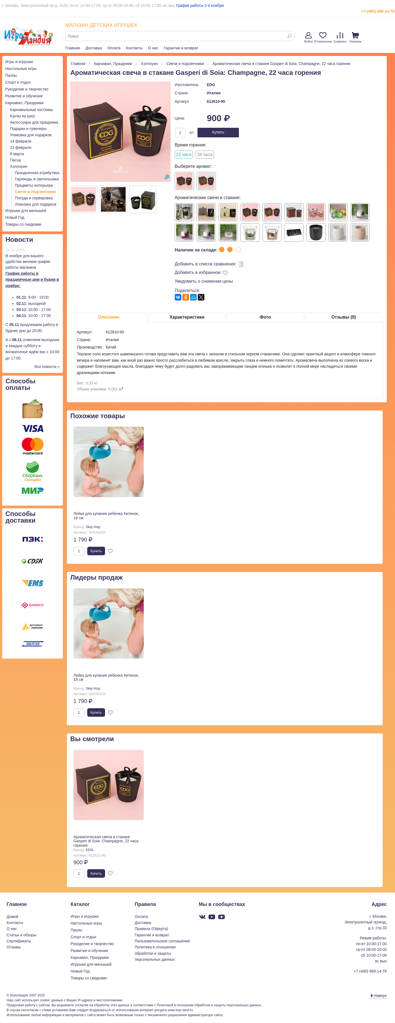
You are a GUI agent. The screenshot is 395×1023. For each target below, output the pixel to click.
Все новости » (47, 366)
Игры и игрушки (19, 61)
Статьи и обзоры (21, 935)
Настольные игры (20, 68)
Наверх (379, 995)
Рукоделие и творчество (26, 89)
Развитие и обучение (24, 96)
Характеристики (187, 317)
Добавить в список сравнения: (205, 264)
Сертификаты (19, 941)
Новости (19, 239)
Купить (218, 132)
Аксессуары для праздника (34, 122)
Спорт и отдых (18, 82)
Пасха (15, 160)
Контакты (134, 48)
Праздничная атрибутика (37, 173)
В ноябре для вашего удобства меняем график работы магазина (27, 262)
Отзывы (14, 947)
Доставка (93, 48)
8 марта (17, 154)
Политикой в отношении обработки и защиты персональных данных (209, 1005)
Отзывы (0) (343, 317)
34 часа (204, 154)
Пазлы (11, 75)
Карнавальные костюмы (31, 109)
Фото (265, 317)
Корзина (355, 37)
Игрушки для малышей (25, 210)
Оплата (113, 48)
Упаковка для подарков (31, 135)
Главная (72, 48)
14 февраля (21, 141)
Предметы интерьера (34, 185)
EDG (211, 85)
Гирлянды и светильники (37, 179)
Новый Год (14, 217)
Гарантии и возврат (181, 48)
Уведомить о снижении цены (204, 281)
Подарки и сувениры (28, 128)
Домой (12, 916)
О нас (153, 48)
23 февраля (21, 147)
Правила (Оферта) (151, 928)
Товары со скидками (23, 224)
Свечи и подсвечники (35, 191)
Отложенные (323, 37)
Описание (108, 317)
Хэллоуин (18, 166)
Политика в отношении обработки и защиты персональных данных (155, 953)
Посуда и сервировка (34, 198)
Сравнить (340, 37)
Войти (308, 37)
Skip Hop (93, 527)
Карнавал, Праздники (24, 103)
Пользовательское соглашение (162, 941)
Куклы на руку (22, 116)
